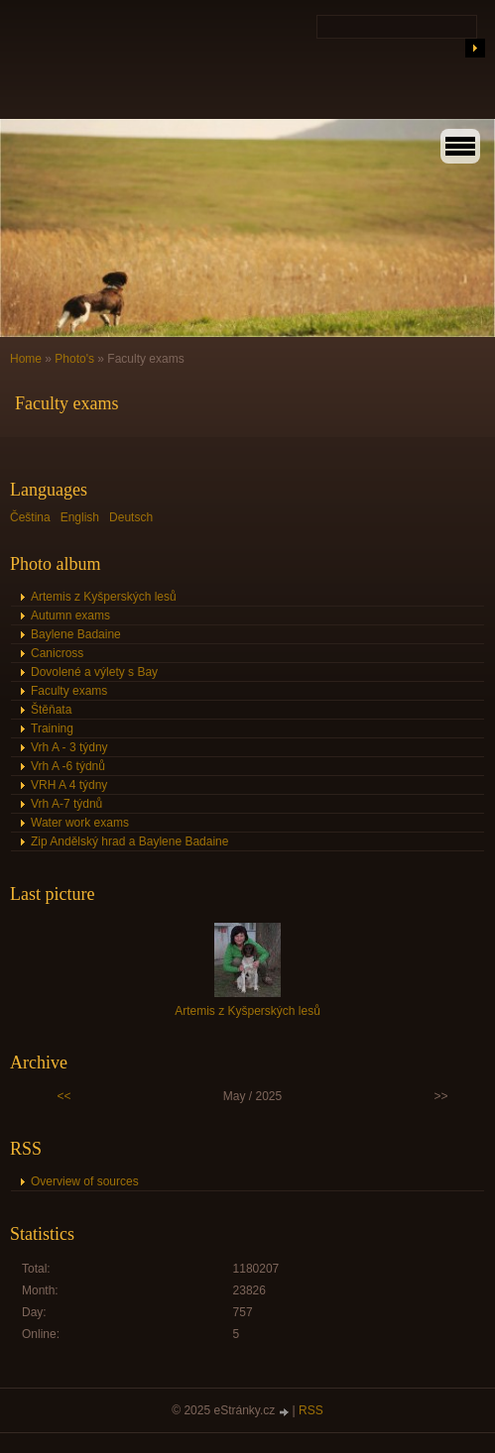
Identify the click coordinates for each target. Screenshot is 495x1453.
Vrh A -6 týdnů (68, 766)
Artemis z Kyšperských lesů (104, 597)
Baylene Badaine (76, 634)
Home (26, 359)
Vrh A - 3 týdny (69, 747)
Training (52, 728)
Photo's (74, 359)
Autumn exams (70, 615)
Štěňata (51, 710)
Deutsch (131, 517)
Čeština (30, 517)
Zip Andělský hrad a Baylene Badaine (129, 841)
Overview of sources (85, 1181)
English (80, 517)
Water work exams (80, 823)
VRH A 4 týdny (69, 785)
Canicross (57, 653)
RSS (311, 1410)
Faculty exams (69, 691)
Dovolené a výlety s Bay (94, 672)
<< (64, 1096)
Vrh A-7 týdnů (66, 804)
